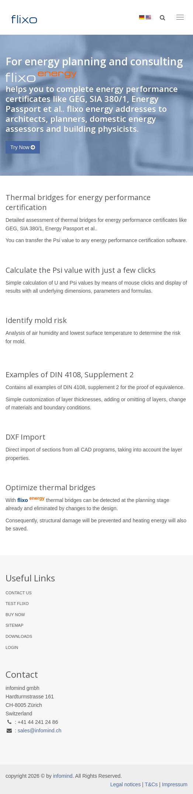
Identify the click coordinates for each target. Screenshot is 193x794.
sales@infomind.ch (40, 730)
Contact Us (19, 593)
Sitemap (14, 625)
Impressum (174, 784)
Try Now (22, 147)
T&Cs (151, 784)
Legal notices (125, 784)
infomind (63, 776)
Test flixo (17, 603)
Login (12, 647)
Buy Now (15, 614)
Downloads (19, 636)
